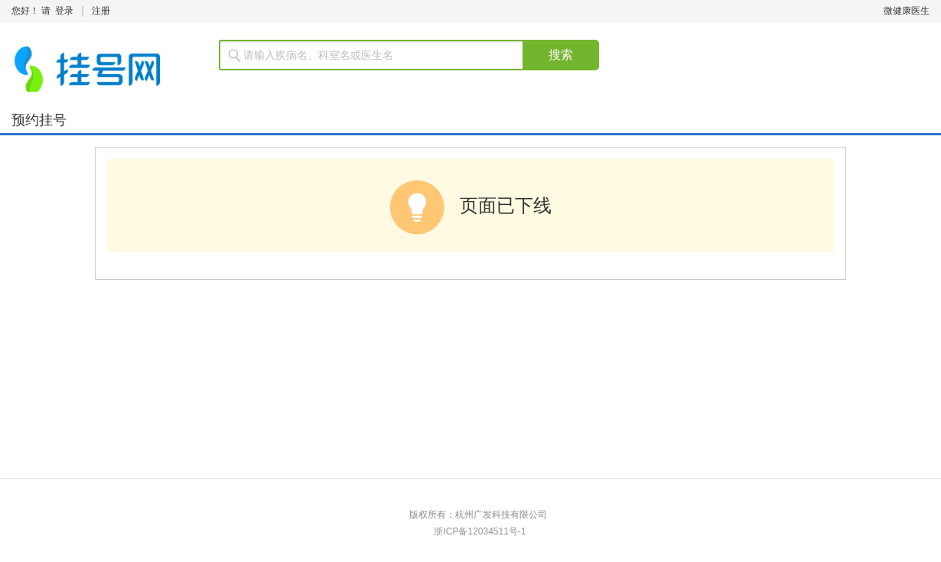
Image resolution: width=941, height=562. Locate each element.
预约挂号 (39, 120)
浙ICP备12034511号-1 (480, 531)
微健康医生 (907, 10)
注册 (101, 10)
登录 (64, 10)
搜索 (561, 54)
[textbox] (380, 55)
